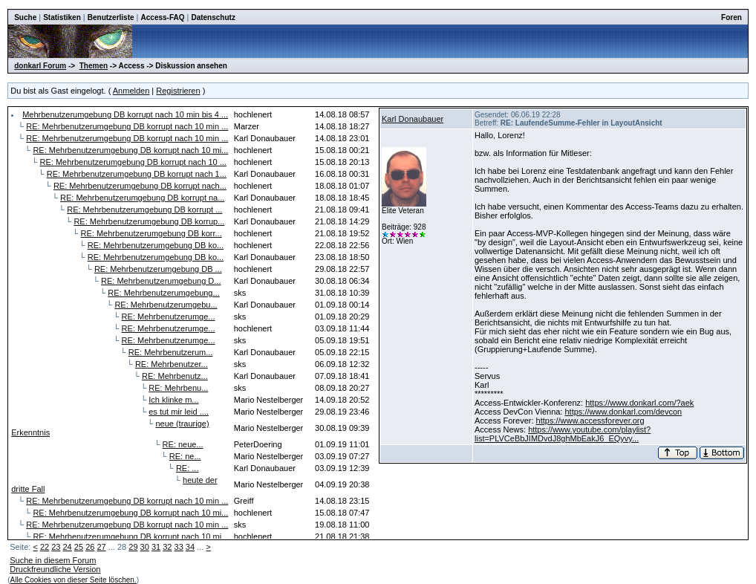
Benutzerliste (111, 17)
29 (132, 546)
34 (190, 546)
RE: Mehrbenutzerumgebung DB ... (158, 269)
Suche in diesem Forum (53, 560)
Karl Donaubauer (412, 118)
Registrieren (178, 90)
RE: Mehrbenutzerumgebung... (163, 292)
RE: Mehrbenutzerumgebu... (165, 304)
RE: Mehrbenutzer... (171, 364)
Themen (93, 66)
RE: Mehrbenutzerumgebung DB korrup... (149, 221)
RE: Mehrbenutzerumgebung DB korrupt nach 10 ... (133, 162)
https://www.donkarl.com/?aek (639, 402)
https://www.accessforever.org (590, 420)
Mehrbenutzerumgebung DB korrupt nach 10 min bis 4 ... (125, 114)
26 (89, 546)
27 (101, 546)
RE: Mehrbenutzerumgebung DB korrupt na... (142, 197)
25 (78, 546)
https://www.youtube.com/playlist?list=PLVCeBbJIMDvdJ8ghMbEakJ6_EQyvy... (563, 434)
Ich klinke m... (173, 399)
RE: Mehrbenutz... (175, 376)
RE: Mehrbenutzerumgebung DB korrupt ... (144, 209)
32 (167, 546)
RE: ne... (185, 456)
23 (55, 546)
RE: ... (187, 468)
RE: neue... (183, 444)
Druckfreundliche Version (55, 569)
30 (144, 546)
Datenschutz (213, 17)
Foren (731, 17)
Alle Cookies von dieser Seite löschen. (73, 580)
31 (155, 546)
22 (44, 546)
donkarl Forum (40, 66)
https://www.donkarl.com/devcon (623, 411)
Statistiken (62, 17)
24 (67, 546)
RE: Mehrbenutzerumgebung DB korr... (151, 233)
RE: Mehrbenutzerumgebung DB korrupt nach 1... (137, 173)
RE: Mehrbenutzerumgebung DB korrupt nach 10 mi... (130, 150)
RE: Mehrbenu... (178, 387)
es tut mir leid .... (179, 411)
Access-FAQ (163, 17)
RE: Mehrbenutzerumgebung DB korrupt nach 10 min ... (127, 126)
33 (179, 546)
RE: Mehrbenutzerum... (170, 352)
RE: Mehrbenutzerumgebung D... (161, 280)
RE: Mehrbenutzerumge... (168, 316)
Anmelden (131, 90)
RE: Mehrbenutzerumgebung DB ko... (156, 245)
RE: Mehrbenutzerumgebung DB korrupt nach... (140, 185)
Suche (25, 17)
